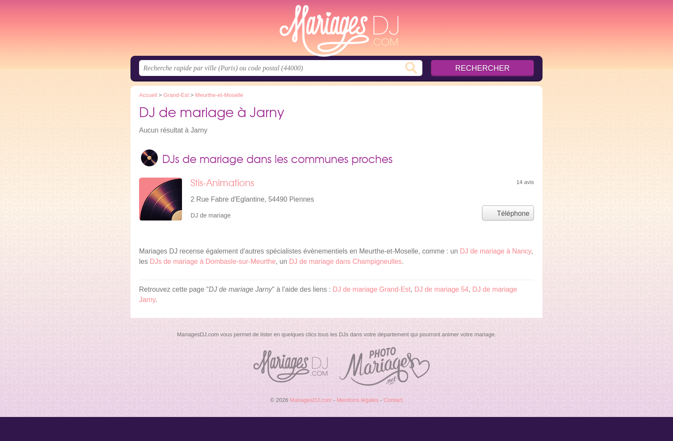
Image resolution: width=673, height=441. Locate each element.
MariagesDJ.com (336, 30)
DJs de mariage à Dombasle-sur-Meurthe (213, 261)
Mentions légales (357, 400)
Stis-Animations (222, 182)
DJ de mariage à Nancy (495, 251)
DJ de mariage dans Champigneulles (345, 261)
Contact (393, 400)
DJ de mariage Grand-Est (371, 289)
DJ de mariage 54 (441, 289)
